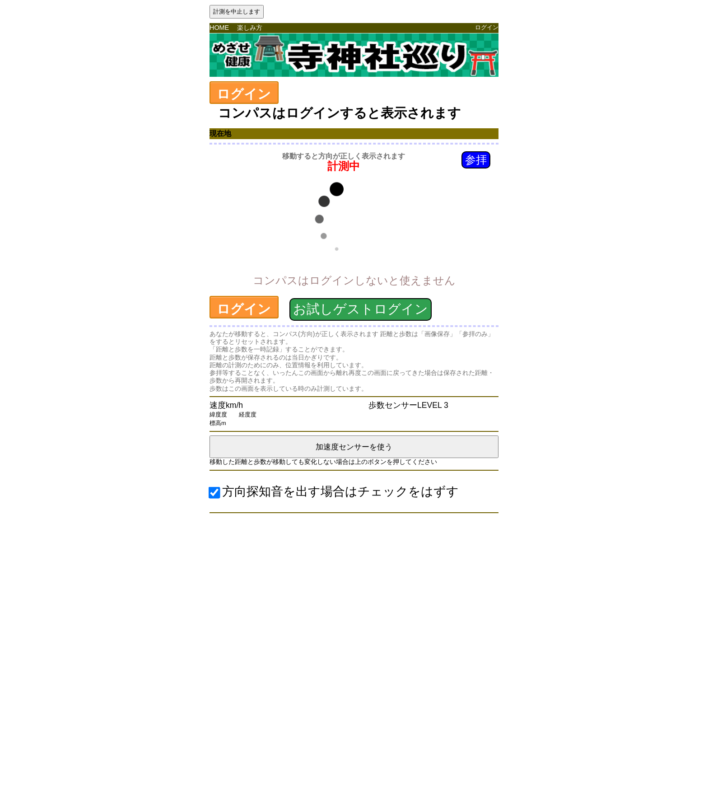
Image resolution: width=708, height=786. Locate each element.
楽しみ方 (249, 27)
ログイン (486, 27)
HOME (219, 27)
